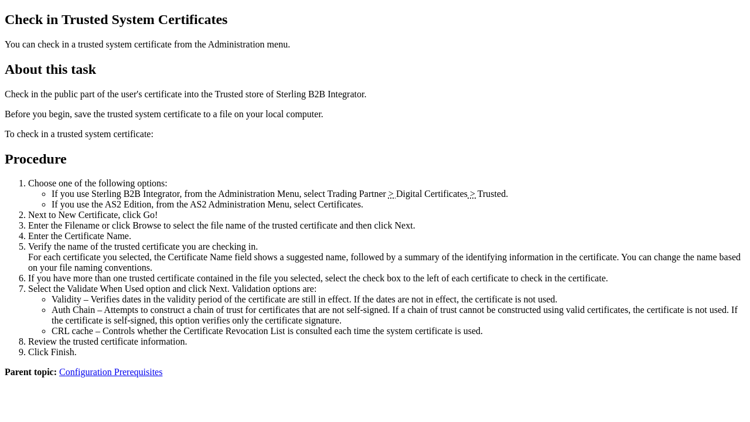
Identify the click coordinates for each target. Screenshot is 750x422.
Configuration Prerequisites (110, 372)
